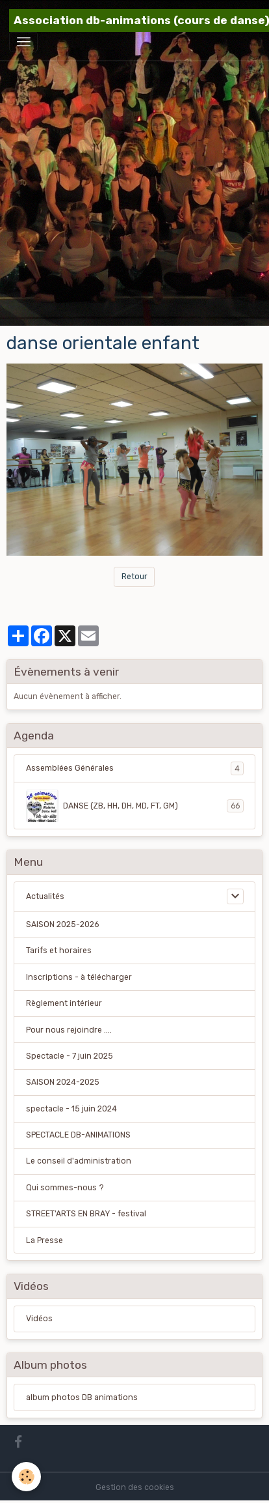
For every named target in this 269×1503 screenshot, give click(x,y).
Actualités (45, 896)
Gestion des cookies (135, 1487)
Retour (134, 576)
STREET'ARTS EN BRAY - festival (86, 1213)
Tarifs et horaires (59, 950)
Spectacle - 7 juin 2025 (69, 1056)
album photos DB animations (82, 1397)
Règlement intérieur (64, 1003)
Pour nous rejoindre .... (69, 1030)
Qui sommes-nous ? (65, 1187)
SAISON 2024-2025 (62, 1082)
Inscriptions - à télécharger (79, 977)
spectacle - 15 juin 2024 (71, 1108)
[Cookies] (26, 1476)
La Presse (44, 1240)
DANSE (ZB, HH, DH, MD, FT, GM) (135, 806)
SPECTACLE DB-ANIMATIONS (78, 1134)
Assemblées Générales (135, 768)
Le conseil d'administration (78, 1161)
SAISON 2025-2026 (62, 924)
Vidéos (39, 1318)
